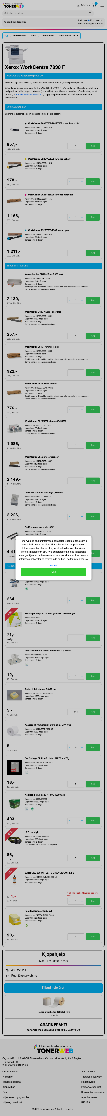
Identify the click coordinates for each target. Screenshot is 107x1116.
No (86, 559)
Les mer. (53, 565)
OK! (54, 572)
